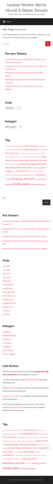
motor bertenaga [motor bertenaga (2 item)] (20, 160)
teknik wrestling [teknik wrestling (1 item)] (22, 175)
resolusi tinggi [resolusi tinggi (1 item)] (36, 167)
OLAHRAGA (7, 343)
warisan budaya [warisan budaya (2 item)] (38, 463)
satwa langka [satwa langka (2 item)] (29, 451)
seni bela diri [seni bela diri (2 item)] (22, 171)
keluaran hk (13, 388)
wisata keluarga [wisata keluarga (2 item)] (37, 184)
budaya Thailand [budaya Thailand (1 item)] (9, 149)
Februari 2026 (8, 285)
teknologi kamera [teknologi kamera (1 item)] (31, 175)
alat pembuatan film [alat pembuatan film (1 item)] (10, 146)
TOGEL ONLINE (9, 354)
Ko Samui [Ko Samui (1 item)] (20, 157)
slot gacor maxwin (16, 407)
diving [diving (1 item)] (20, 149)
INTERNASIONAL (9, 336)
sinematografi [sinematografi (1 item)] (39, 171)
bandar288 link (32, 380)
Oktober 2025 (8, 300)
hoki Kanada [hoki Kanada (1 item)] (30, 153)
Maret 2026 (7, 281)
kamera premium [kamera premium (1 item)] (44, 437)
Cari (4, 198)
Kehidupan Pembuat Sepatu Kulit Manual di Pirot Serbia (24, 236)
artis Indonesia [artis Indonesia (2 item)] (31, 146)
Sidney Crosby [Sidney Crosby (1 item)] (32, 171)
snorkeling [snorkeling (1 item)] (8, 175)
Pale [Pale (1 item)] (15, 164)
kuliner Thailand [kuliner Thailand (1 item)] (28, 157)
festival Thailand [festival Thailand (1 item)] (43, 149)
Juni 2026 (6, 270)
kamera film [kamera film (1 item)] (37, 153)
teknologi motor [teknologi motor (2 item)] (29, 459)
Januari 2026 (8, 288)
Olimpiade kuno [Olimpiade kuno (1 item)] (9, 164)
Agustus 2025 (8, 307)
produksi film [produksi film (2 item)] (14, 167)
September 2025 (9, 303)
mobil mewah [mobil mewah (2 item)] (41, 441)
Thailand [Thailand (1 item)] (36, 179)
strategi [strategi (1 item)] (15, 175)
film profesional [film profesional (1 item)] (23, 153)
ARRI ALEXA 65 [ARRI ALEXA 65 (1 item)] (20, 146)
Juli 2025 (6, 311)
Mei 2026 (6, 274)
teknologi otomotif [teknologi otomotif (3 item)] (22, 178)
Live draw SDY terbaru (11, 396)
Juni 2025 (6, 314)
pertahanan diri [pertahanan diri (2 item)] (29, 448)
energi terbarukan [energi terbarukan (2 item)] (30, 149)
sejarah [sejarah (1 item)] (14, 171)
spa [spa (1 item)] (12, 175)
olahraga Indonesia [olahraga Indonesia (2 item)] (38, 160)
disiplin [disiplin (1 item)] (16, 149)
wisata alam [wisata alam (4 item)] (21, 184)
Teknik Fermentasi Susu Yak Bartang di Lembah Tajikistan (25, 249)
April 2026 (6, 277)
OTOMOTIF (7, 347)
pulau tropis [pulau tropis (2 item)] (26, 167)
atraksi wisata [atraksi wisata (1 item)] (42, 146)
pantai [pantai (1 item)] (18, 164)
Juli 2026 (6, 266)
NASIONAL (7, 339)
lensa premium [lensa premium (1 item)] (37, 157)
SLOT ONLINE (8, 350)
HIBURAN (6, 332)
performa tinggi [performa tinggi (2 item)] (27, 164)
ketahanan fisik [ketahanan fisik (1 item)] (14, 157)
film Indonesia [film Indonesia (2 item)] (11, 153)
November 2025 (9, 296)
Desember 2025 (9, 292)
